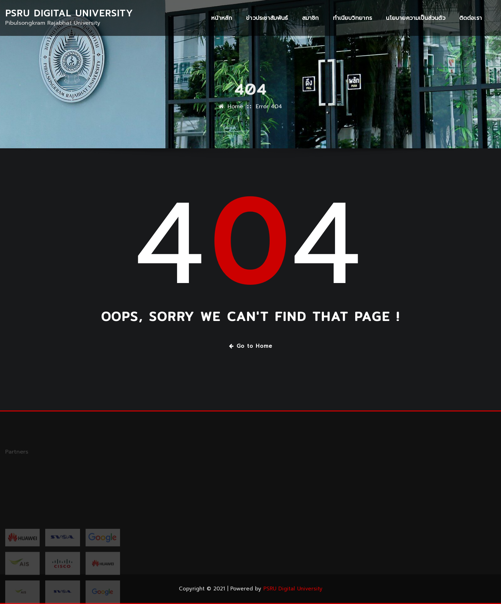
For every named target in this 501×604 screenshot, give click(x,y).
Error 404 (269, 112)
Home (235, 112)
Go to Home (250, 346)
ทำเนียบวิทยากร (352, 18)
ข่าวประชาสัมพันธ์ (267, 18)
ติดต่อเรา (470, 18)
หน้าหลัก (221, 18)
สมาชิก (310, 18)
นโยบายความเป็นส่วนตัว (415, 18)
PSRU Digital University (69, 13)
